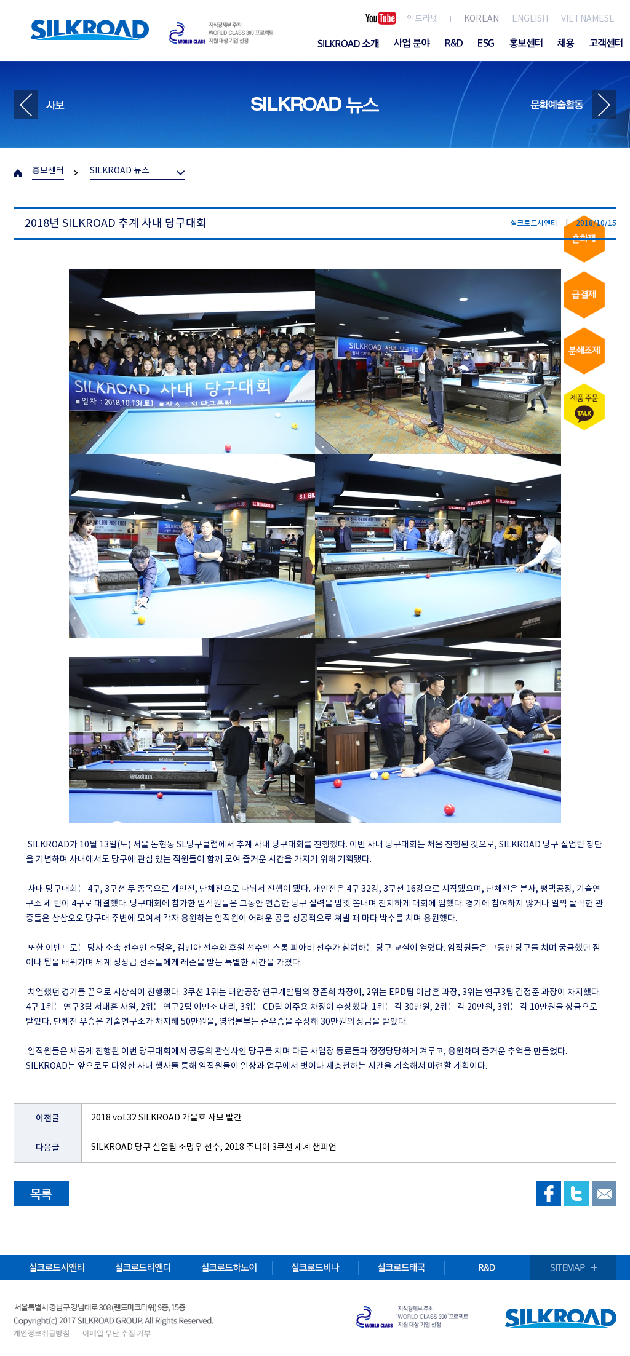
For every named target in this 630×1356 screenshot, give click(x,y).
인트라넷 (423, 19)
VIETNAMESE (588, 19)
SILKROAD (90, 30)
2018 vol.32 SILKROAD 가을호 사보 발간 (166, 1118)
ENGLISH (530, 19)
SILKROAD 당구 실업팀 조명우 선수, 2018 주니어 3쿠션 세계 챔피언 (214, 1147)
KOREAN (481, 19)
